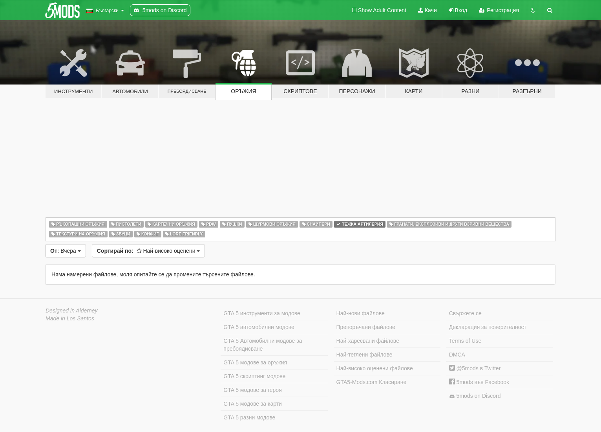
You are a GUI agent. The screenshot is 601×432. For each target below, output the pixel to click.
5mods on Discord (475, 396)
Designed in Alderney (72, 310)
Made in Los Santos (70, 318)
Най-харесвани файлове (367, 341)
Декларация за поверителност (487, 327)
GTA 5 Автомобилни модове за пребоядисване (262, 345)
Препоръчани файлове (365, 327)
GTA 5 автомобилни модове (258, 327)
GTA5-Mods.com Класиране (371, 382)
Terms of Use (465, 341)
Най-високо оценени (148, 251)
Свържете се (465, 313)
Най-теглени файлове (364, 354)
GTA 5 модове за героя (252, 390)
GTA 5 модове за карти (252, 404)
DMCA (457, 354)
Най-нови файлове (360, 313)
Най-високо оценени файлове (374, 368)
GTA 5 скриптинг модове (254, 376)
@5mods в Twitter (475, 368)
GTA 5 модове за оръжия (255, 362)
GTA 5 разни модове (249, 417)
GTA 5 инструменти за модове (261, 313)
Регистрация (499, 10)
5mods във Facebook (479, 382)
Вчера (65, 251)
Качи (427, 10)
